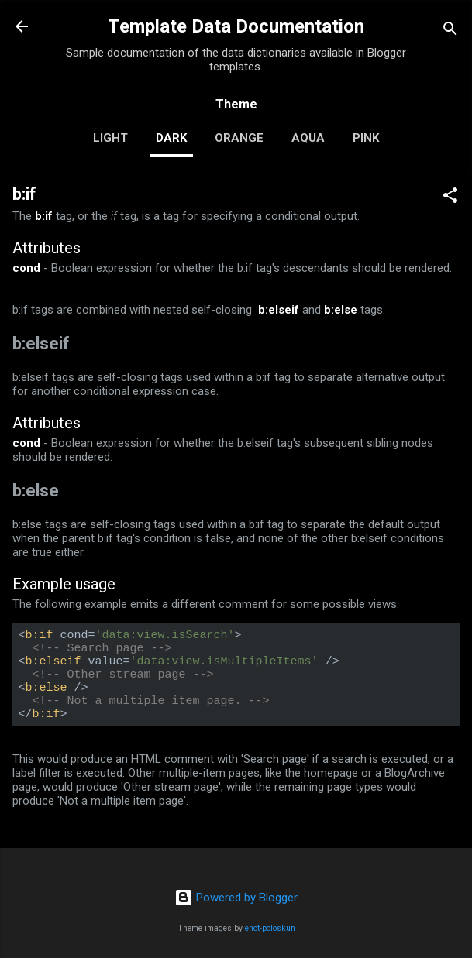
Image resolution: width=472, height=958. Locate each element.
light (110, 138)
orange (239, 138)
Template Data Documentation (236, 26)
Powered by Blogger (236, 898)
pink (366, 138)
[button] (450, 198)
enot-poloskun (270, 928)
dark (171, 138)
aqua (308, 138)
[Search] (450, 31)
